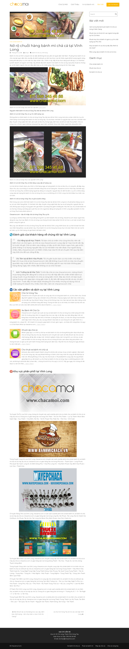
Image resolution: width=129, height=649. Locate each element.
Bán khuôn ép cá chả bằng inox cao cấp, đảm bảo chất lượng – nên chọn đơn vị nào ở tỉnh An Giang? (28, 614)
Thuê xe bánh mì (87, 646)
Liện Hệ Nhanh (113, 4)
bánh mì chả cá (36, 52)
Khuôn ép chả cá (95, 68)
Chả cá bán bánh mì (16, 41)
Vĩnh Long (42, 107)
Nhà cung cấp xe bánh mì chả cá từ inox (102, 52)
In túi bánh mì (88, 4)
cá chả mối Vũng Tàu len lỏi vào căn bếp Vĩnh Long (68, 613)
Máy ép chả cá (100, 646)
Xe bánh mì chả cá (95, 72)
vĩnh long (45, 52)
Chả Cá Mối (63, 4)
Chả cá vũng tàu (112, 646)
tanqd (27, 52)
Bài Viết (100, 4)
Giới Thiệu (75, 4)
